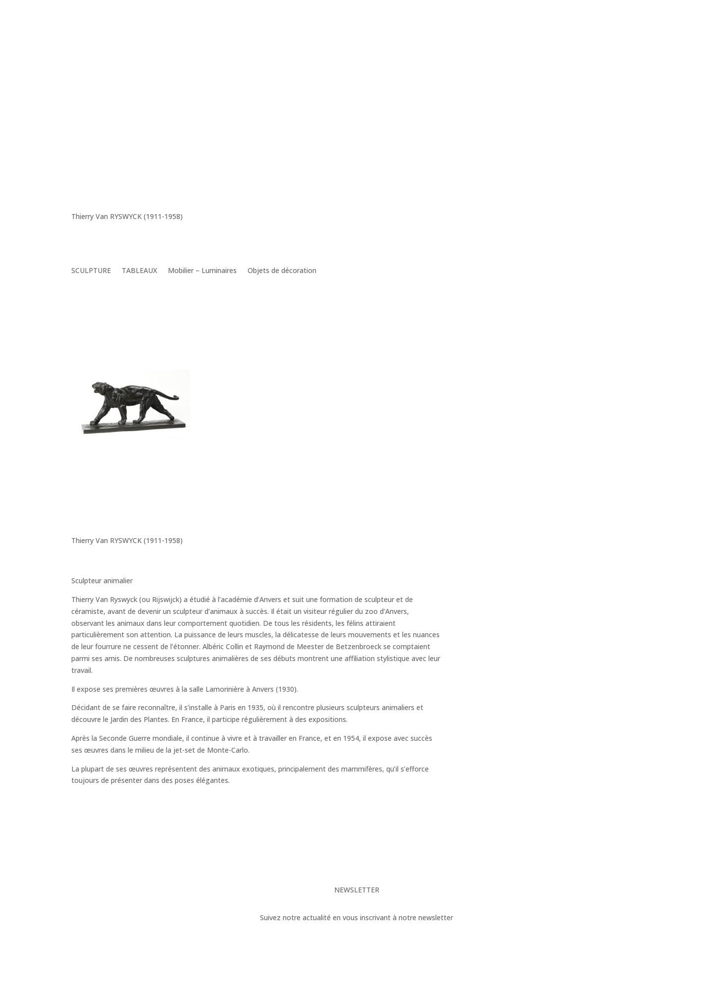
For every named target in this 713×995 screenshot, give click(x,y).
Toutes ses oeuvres (384, 814)
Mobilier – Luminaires (202, 271)
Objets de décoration (282, 271)
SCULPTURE (91, 271)
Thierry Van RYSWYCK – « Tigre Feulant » (121, 473)
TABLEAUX (139, 271)
